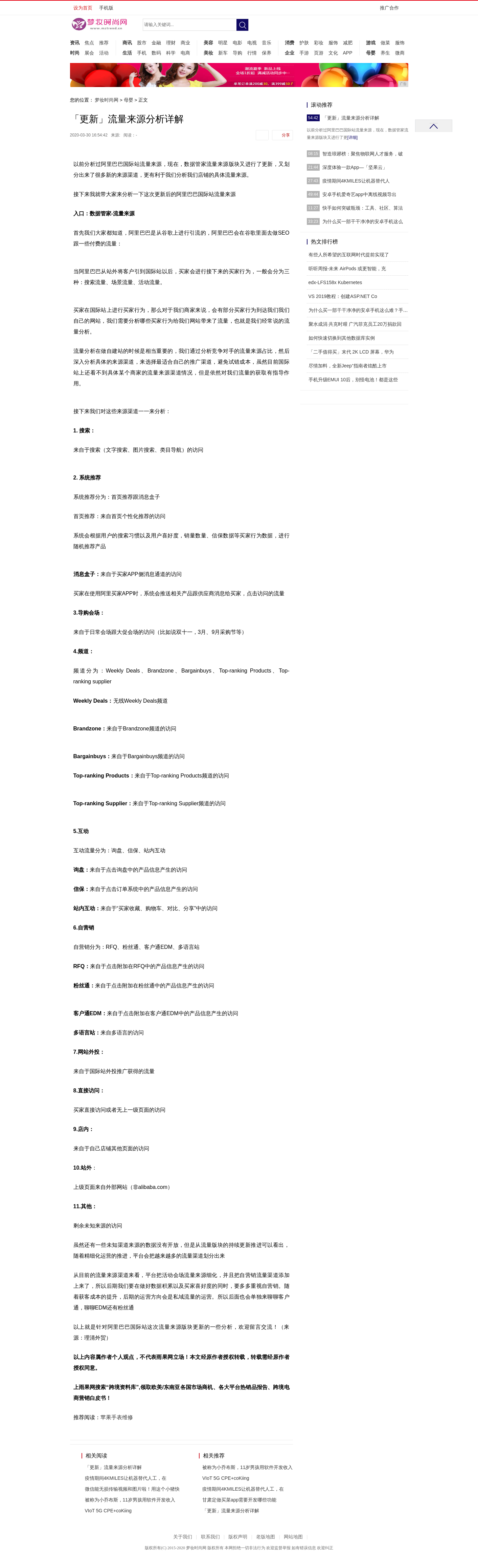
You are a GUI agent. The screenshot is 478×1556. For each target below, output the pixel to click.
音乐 (266, 42)
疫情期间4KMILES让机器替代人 (356, 181)
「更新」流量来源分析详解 (113, 1467)
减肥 (347, 42)
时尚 (74, 53)
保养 (266, 53)
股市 (141, 42)
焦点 (89, 42)
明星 (223, 42)
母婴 (370, 53)
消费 (289, 42)
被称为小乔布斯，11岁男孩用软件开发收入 (130, 1499)
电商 (185, 53)
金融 (156, 42)
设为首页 (82, 7)
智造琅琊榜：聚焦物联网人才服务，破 (362, 153)
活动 (104, 53)
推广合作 (391, 10)
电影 (237, 42)
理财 (171, 42)
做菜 (385, 42)
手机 (141, 53)
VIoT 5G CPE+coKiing (108, 1510)
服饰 (333, 42)
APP (347, 53)
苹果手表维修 (116, 1417)
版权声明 (237, 1536)
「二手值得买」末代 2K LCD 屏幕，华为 (351, 352)
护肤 (304, 42)
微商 (400, 53)
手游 (304, 53)
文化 (333, 53)
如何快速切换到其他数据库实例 (342, 338)
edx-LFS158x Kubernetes (335, 282)
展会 (89, 53)
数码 (156, 53)
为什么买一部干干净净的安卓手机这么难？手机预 (361, 310)
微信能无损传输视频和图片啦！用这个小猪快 (132, 1489)
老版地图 (265, 1536)
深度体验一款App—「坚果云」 (355, 167)
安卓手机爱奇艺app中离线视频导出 (359, 194)
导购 (237, 53)
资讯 (74, 42)
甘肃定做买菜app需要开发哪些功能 (239, 1499)
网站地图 (293, 1536)
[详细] (352, 137)
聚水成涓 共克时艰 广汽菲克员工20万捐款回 (355, 324)
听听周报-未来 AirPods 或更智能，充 (347, 268)
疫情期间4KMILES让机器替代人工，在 (125, 1478)
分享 (286, 135)
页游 (318, 53)
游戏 (370, 42)
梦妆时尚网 (106, 100)
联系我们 (210, 1536)
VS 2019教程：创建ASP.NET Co (343, 296)
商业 (185, 42)
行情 (252, 53)
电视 (252, 42)
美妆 (208, 53)
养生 (385, 53)
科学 (171, 53)
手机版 (106, 7)
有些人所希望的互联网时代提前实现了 (349, 254)
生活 (127, 53)
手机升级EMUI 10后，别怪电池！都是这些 (353, 379)
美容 (208, 42)
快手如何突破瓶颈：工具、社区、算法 (362, 208)
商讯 (127, 42)
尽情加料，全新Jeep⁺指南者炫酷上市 (348, 365)
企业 (289, 53)
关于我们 (182, 1536)
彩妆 (318, 42)
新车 (223, 53)
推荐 (104, 42)
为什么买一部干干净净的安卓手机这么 (362, 221)
